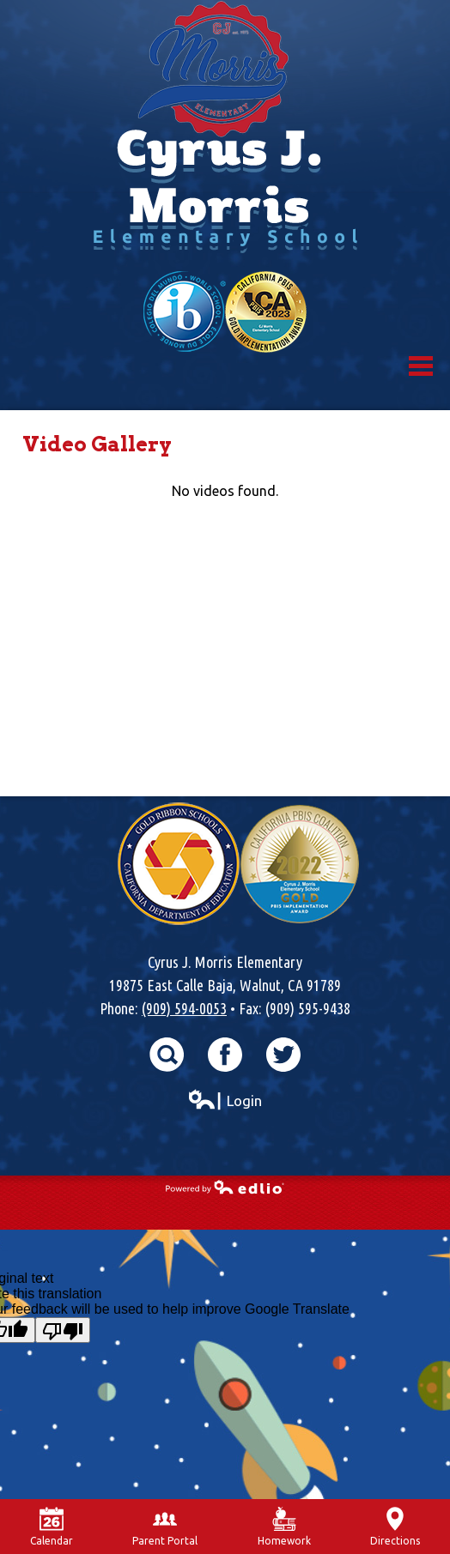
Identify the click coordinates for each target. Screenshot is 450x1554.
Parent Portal (165, 1526)
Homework (284, 1526)
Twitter (283, 1054)
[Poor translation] (62, 1330)
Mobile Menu (421, 366)
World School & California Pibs (225, 312)
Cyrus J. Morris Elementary (225, 135)
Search (166, 1054)
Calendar (51, 1526)
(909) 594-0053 (184, 1008)
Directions (395, 1526)
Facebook (225, 1054)
